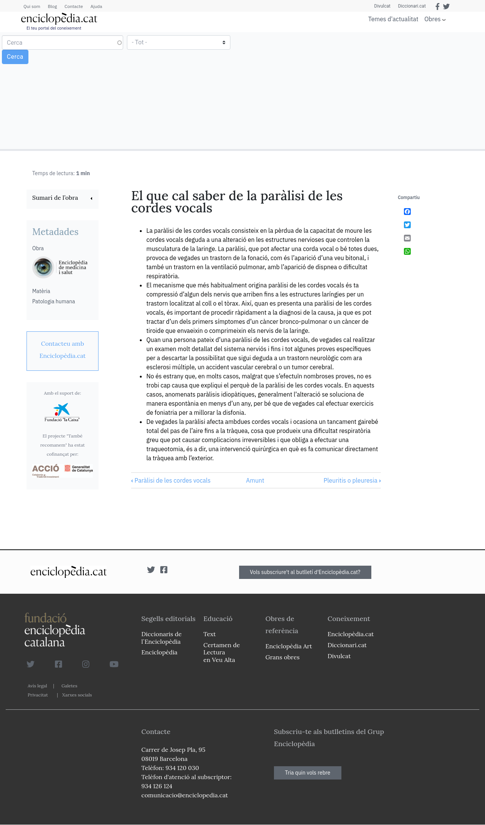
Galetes (69, 686)
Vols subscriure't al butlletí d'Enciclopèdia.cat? (305, 572)
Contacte (73, 6)
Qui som (31, 6)
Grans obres (283, 657)
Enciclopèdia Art (289, 646)
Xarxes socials (77, 695)
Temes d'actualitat (393, 19)
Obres (432, 18)
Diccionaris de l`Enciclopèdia (161, 637)
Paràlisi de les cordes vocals (171, 480)
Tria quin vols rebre (307, 772)
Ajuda (96, 6)
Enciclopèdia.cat (350, 634)
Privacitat (38, 695)
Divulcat (382, 6)
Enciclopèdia (159, 652)
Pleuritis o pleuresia (352, 480)
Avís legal (37, 686)
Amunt (255, 480)
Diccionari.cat (412, 6)
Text (209, 634)
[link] (62, 198)
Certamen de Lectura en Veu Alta (221, 652)
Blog (52, 6)
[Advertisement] (362, 90)
